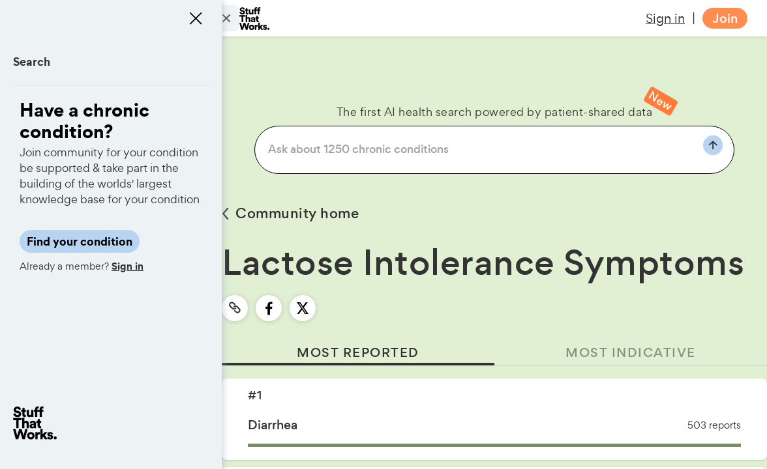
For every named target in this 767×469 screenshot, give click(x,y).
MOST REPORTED (358, 353)
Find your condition (79, 241)
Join (725, 18)
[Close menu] (196, 18)
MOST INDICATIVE (630, 353)
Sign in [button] (665, 18)
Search (31, 61)
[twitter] (302, 308)
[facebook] (269, 308)
